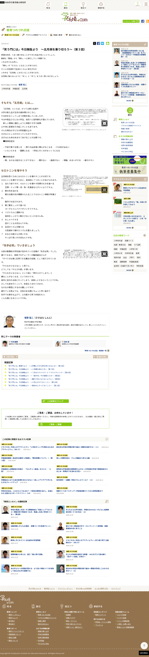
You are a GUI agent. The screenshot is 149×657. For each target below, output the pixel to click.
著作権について (49, 588)
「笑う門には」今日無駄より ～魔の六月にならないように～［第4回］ (34, 379)
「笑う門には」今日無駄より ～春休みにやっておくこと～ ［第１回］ (34, 385)
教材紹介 (12, 624)
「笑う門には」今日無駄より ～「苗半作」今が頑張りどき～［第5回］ (34, 375)
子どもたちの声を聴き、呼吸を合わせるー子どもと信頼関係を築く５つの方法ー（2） (87, 510)
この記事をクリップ (53, 401)
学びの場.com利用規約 (84, 588)
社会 (125, 257)
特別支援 (140, 266)
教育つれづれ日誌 (11, 35)
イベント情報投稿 (123, 621)
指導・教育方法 (120, 245)
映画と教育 (57, 35)
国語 (115, 249)
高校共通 (117, 257)
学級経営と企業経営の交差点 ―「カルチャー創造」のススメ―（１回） (26, 470)
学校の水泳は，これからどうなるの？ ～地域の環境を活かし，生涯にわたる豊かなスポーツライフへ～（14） (27, 492)
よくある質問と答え (101, 588)
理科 (138, 257)
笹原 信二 (23, 84)
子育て (131, 257)
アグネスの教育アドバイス (36, 35)
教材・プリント (71, 621)
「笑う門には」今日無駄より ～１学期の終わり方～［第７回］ (31, 369)
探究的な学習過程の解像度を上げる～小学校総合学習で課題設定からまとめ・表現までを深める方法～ (82, 470)
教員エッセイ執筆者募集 (125, 627)
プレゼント (99, 625)
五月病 (24, 88)
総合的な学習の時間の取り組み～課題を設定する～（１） (77, 447)
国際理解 (123, 262)
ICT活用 (137, 245)
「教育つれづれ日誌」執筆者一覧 (95, 350)
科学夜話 (124, 148)
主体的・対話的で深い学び (124, 266)
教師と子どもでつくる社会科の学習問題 (25, 540)
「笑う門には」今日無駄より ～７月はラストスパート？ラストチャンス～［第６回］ (39, 372)
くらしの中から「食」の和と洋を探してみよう (135, 203)
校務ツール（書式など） (74, 627)
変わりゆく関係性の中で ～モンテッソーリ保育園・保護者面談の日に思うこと (87, 527)
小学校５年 (133, 249)
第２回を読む (9, 356)
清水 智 (66, 342)
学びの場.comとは (35, 588)
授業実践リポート (15, 634)
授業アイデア (70, 618)
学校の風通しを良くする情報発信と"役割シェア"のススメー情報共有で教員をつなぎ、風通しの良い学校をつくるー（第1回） (31, 511)
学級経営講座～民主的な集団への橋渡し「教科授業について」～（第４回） (27, 459)
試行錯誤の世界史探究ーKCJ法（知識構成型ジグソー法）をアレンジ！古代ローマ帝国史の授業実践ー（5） (133, 54)
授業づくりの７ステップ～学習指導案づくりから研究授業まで (79, 491)
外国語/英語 (133, 262)
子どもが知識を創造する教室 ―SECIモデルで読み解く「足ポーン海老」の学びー (86, 555)
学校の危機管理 (127, 142)
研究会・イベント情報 (103, 622)
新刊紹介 (12, 621)
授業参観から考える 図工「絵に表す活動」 (27, 554)
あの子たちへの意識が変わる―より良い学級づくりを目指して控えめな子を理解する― (32, 569)
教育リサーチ (13, 640)
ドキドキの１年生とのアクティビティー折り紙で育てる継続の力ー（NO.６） (87, 541)
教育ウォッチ (13, 618)
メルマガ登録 (121, 615)
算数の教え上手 (127, 139)
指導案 (68, 615)
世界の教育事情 (127, 145)
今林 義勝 (14, 342)
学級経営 (16, 88)
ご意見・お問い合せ (124, 624)
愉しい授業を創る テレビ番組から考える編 (73, 458)
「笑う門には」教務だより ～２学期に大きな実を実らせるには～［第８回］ (36, 366)
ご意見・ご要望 (50, 424)
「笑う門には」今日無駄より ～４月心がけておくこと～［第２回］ (33, 382)
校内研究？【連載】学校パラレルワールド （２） (75, 480)
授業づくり (129, 240)
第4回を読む (101, 356)
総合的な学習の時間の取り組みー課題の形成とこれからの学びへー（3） (87, 569)
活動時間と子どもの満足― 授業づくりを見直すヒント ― (32, 526)
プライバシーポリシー (65, 588)
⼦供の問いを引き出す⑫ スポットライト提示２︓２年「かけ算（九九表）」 (135, 218)
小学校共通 (6, 88)
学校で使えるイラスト (73, 624)
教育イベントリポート (16, 631)
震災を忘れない (74, 35)
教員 (115, 262)
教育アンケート (100, 615)
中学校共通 (129, 253)
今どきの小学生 (127, 151)
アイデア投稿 (121, 618)
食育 (137, 253)
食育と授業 (127, 198)
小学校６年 (118, 253)
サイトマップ (115, 588)
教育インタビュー (15, 615)
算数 (130, 245)
